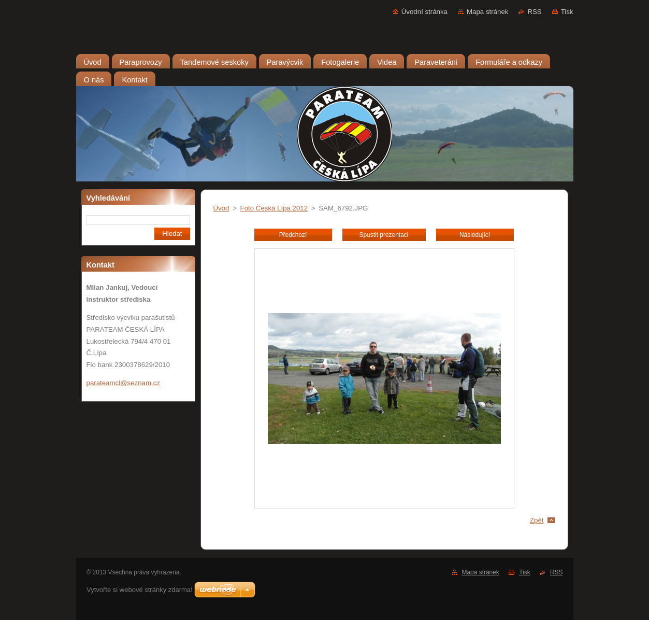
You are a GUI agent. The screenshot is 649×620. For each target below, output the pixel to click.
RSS (534, 12)
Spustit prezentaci (384, 234)
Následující (474, 234)
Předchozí (293, 234)
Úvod (221, 208)
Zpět (537, 520)
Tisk (567, 12)
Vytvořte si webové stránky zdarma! (139, 590)
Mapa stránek (487, 12)
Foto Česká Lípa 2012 (274, 208)
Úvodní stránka (424, 12)
